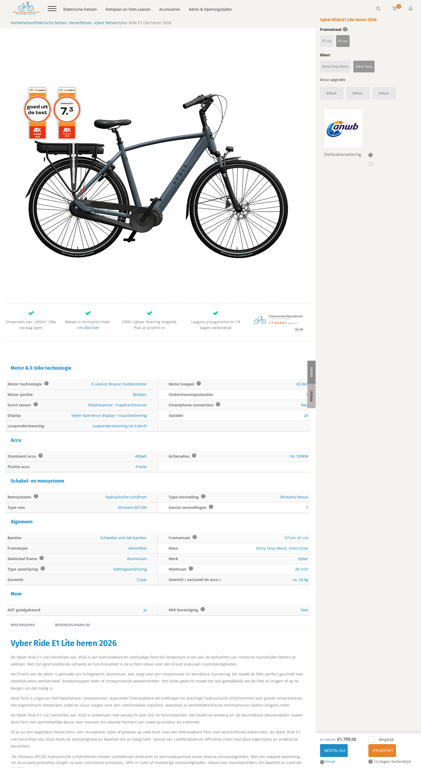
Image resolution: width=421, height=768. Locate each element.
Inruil (327, 761)
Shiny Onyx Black (271, 522)
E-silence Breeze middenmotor (119, 358)
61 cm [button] (342, 41)
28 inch (301, 543)
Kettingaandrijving (130, 543)
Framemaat (333, 29)
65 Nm (302, 358)
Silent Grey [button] (363, 66)
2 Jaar (142, 554)
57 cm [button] (326, 41)
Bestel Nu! (335, 750)
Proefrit (383, 750)
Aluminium (137, 533)
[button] (394, 8)
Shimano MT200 (132, 481)
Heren (312, 372)
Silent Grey (298, 522)
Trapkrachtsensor (131, 379)
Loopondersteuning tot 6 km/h (119, 400)
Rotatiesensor (100, 379)
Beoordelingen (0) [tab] (72, 599)
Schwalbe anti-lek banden (123, 512)
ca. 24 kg (300, 554)
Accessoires (169, 9)
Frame (141, 441)
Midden (140, 369)
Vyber (303, 533)
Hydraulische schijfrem (126, 471)
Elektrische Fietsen (80, 9)
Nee (304, 379)
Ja (145, 584)
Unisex (312, 396)
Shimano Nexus (294, 471)
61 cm (302, 512)
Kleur (325, 55)
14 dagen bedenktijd (389, 761)
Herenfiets (137, 522)
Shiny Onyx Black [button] (335, 66)
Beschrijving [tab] (23, 599)
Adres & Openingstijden (210, 9)
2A (306, 389)
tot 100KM (299, 430)
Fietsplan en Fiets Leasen (128, 9)
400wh (141, 430)
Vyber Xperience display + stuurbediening (109, 389)
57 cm (290, 512)
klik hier (92, 302)
